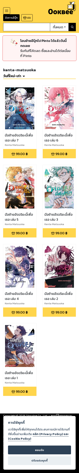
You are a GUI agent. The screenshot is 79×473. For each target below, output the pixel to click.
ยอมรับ (39, 450)
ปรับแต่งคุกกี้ (39, 461)
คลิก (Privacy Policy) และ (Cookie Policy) (38, 436)
